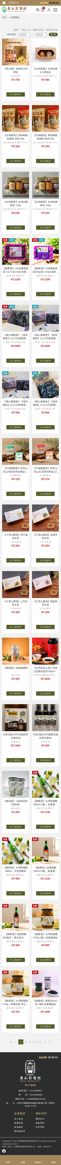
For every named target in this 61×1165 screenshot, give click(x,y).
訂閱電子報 (13, 3)
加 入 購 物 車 (17, 93)
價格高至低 (52, 30)
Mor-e (15, 1144)
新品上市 (26, 30)
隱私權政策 (19, 1131)
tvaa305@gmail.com (36, 1099)
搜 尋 (53, 34)
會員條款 (18, 1127)
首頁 (4, 17)
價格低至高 (38, 30)
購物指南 (18, 1123)
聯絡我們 (40, 1123)
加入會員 (18, 1119)
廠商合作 (40, 1119)
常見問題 (40, 1127)
